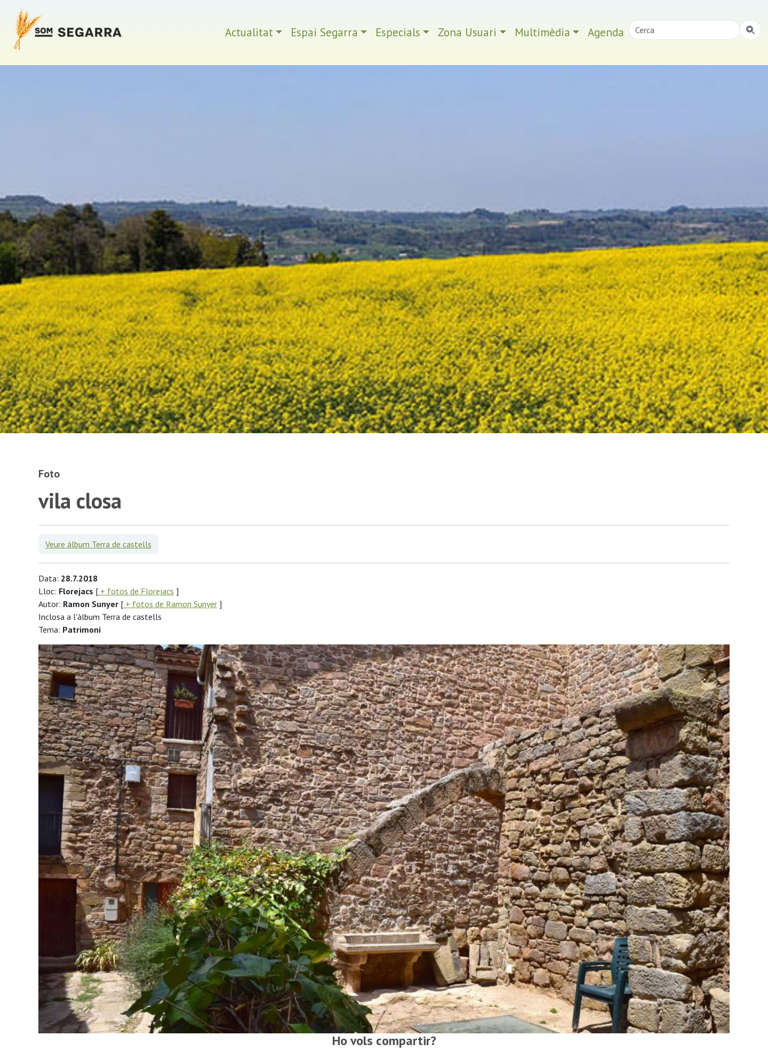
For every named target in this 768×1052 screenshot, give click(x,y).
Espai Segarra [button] (324, 32)
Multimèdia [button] (542, 32)
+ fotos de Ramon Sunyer (170, 604)
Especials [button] (397, 32)
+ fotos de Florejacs (136, 591)
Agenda (606, 32)
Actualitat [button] (249, 32)
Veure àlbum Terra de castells (98, 544)
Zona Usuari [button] (467, 32)
